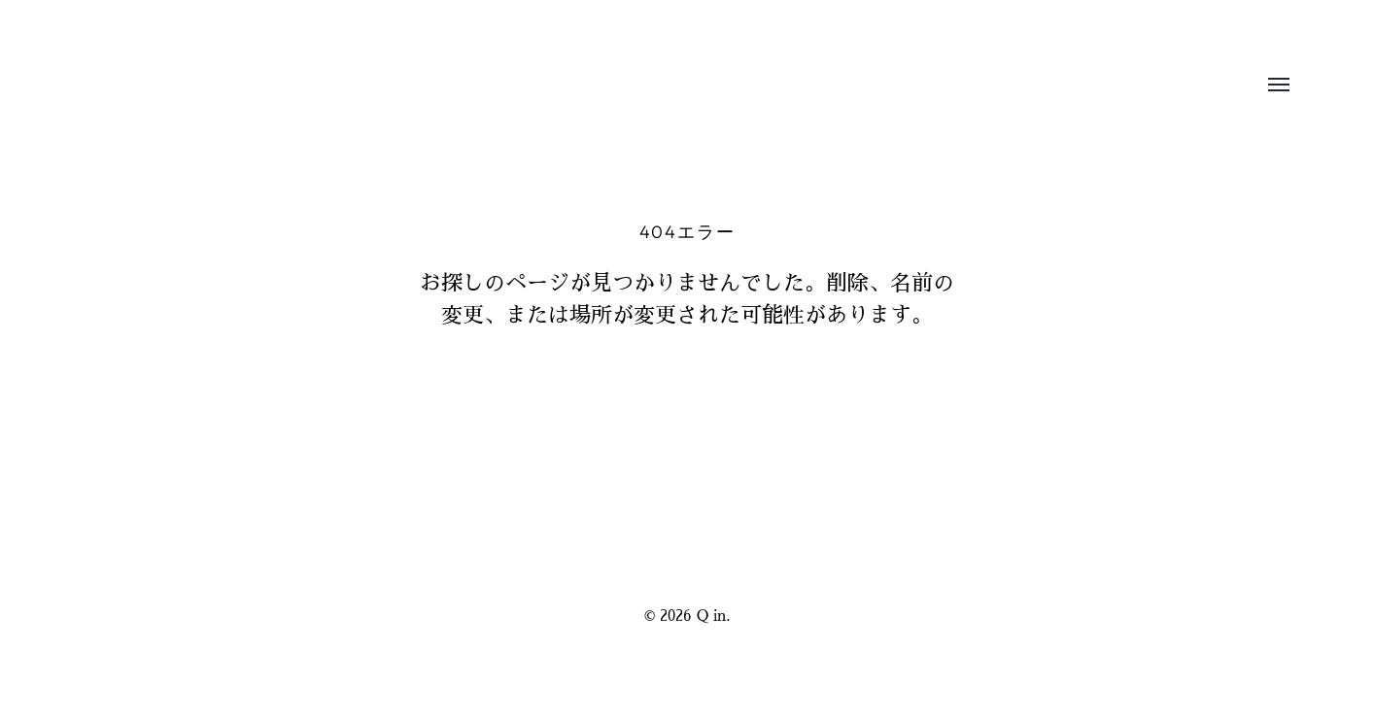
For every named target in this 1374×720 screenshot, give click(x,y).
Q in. (714, 615)
